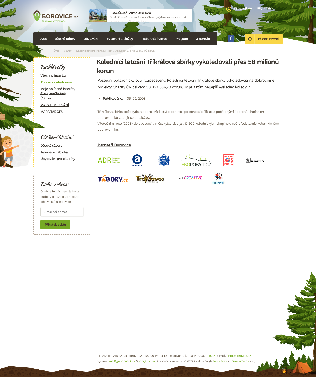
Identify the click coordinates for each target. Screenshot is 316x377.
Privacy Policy (220, 361)
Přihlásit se (243, 8)
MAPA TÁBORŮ (51, 112)
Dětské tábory (65, 39)
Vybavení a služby (120, 39)
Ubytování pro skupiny (57, 159)
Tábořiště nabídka (54, 152)
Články (68, 50)
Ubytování (91, 39)
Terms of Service (240, 361)
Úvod (43, 39)
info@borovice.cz (239, 355)
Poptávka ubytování (56, 82)
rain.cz (210, 355)
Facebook (231, 38)
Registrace (265, 7)
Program (182, 39)
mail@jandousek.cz (122, 361)
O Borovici (203, 39)
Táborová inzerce (154, 39)
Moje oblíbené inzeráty (61, 91)
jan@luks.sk (147, 361)
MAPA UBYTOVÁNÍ (54, 105)
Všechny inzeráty (53, 75)
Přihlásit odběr (55, 225)
